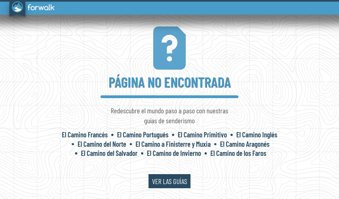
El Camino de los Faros (238, 153)
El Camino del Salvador (109, 153)
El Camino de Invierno (174, 153)
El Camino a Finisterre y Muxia (173, 144)
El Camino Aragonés (244, 144)
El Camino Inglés (256, 134)
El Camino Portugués (142, 134)
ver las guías (169, 181)
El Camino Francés (85, 134)
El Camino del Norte (102, 144)
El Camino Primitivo (202, 134)
